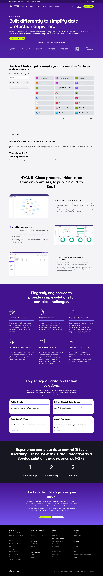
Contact (82, 1)
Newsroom (54, 535)
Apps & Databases (35, 552)
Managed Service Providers (58, 544)
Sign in (92, 1)
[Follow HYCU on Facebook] (82, 561)
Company (57, 6)
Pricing (37, 6)
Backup (11, 546)
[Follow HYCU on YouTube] (79, 561)
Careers (54, 533)
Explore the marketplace (79, 538)
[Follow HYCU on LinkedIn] (77, 561)
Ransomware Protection (15, 557)
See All (32, 549)
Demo (79, 6)
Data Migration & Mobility (15, 549)
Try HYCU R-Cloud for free (17, 38)
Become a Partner (56, 551)
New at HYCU (77, 549)
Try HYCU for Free (45, 517)
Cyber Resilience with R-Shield (16, 535)
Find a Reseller (55, 546)
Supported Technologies (15, 562)
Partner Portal (55, 554)
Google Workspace (35, 544)
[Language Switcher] (73, 6)
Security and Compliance (15, 559)
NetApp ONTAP (34, 538)
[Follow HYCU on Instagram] (84, 561)
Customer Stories (78, 546)
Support (87, 1)
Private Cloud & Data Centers (38, 530)
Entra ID (33, 546)
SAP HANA (33, 555)
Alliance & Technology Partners (59, 541)
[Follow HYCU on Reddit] (87, 561)
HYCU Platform (12, 530)
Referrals (54, 549)
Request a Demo (58, 517)
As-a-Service (34, 541)
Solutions (31, 6)
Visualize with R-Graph (14, 533)
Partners (51, 6)
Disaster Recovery (13, 551)
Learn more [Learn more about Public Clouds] (14, 412)
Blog (75, 551)
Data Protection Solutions (15, 544)
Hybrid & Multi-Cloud (14, 554)
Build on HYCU (12, 538)
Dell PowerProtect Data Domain (38, 535)
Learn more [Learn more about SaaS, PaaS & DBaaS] (14, 430)
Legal (70, 571)
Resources (43, 6)
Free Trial (76, 533)
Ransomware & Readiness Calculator (82, 554)
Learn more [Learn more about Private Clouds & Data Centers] (57, 412)
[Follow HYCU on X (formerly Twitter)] (74, 561)
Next (92, 118)
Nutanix (32, 533)
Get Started (76, 530)
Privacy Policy (91, 571)
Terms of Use (83, 571)
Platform (24, 6)
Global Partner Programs (58, 538)
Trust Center (76, 571)
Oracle (32, 557)
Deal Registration (56, 557)
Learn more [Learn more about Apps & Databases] (57, 430)
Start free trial (88, 6)
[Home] (14, 6)
